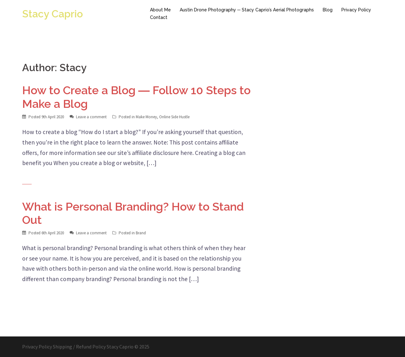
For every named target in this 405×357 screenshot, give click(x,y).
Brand (141, 233)
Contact (158, 17)
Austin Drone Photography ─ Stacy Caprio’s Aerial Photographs (247, 9)
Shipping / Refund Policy (79, 346)
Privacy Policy (356, 9)
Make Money (146, 117)
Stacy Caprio (52, 14)
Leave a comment (91, 117)
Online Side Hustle (174, 117)
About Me (160, 9)
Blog (328, 9)
